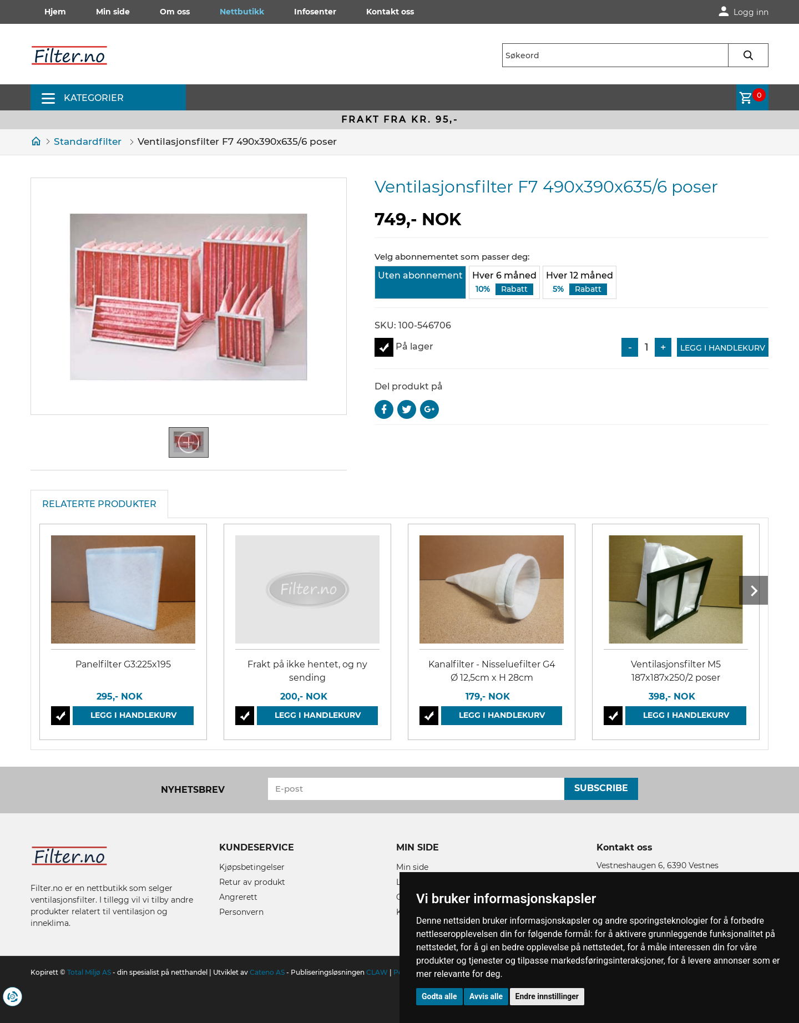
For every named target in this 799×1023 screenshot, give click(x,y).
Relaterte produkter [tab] (99, 504)
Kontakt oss (390, 12)
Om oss (175, 12)
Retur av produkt (252, 882)
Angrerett (238, 897)
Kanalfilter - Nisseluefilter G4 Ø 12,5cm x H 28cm (491, 671)
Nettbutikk (242, 12)
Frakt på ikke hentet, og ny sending (307, 671)
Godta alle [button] (439, 996)
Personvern (241, 912)
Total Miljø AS (89, 972)
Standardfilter (88, 141)
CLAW (378, 972)
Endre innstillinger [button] (547, 996)
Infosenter (315, 12)
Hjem (55, 12)
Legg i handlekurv (722, 348)
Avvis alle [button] (486, 996)
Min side (113, 12)
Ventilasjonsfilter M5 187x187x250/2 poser (676, 671)
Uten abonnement (420, 275)
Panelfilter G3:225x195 (123, 664)
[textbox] (635, 55)
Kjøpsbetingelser (252, 867)
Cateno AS (267, 972)
